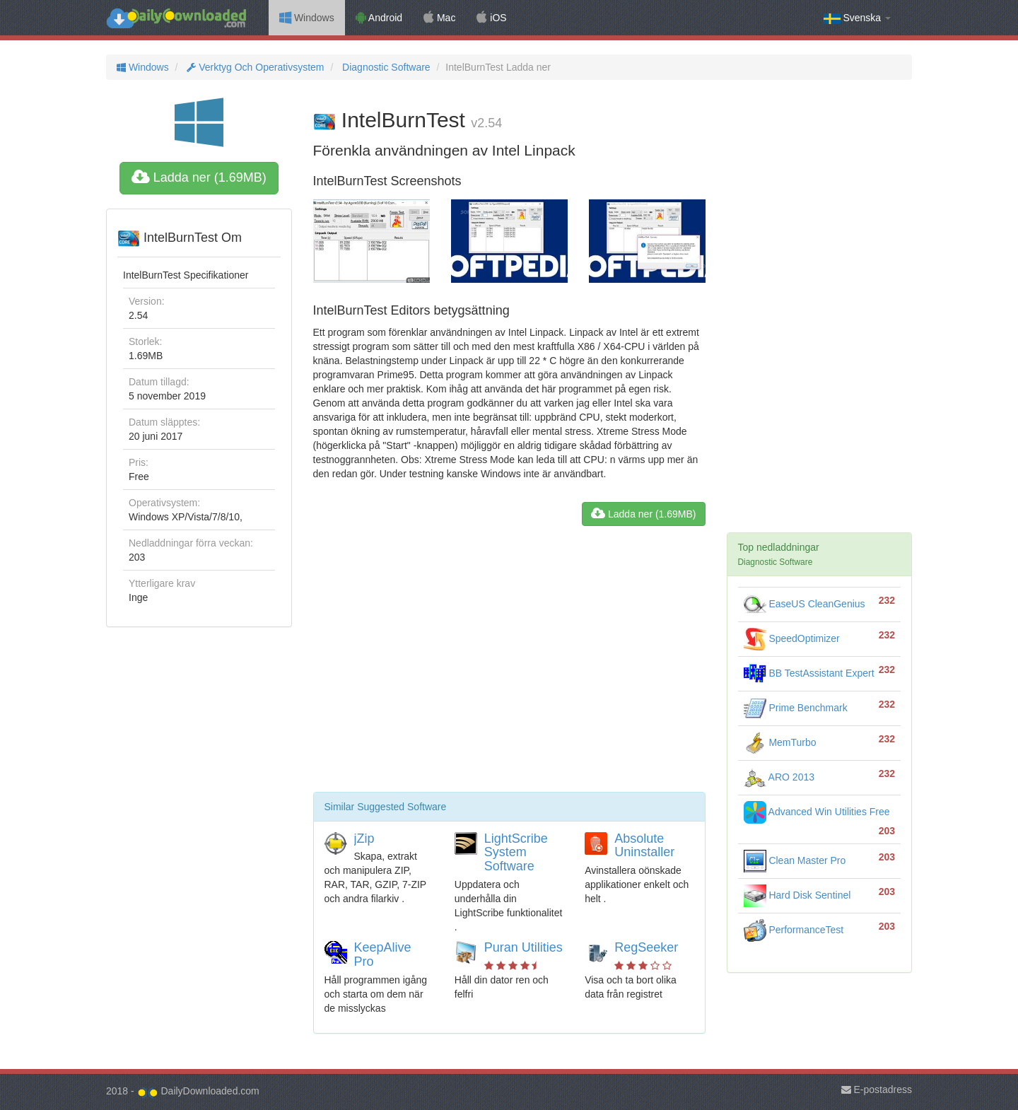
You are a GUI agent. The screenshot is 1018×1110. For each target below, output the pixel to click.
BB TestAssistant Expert (809, 673)
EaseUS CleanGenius (804, 603)
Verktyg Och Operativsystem (254, 67)
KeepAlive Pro (382, 954)
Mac (439, 17)
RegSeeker (646, 947)
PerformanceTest (794, 929)
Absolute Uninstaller (644, 845)
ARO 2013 (779, 777)
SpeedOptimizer (792, 638)
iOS (491, 17)
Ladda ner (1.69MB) (199, 177)
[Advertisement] (509, 665)
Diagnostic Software (384, 67)
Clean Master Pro (795, 860)
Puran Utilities (523, 947)
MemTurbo (780, 742)
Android (379, 17)
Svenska (857, 18)
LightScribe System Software (516, 852)
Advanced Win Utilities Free (817, 811)
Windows (306, 17)
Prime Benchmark (796, 707)
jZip (364, 838)
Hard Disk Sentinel (797, 895)
